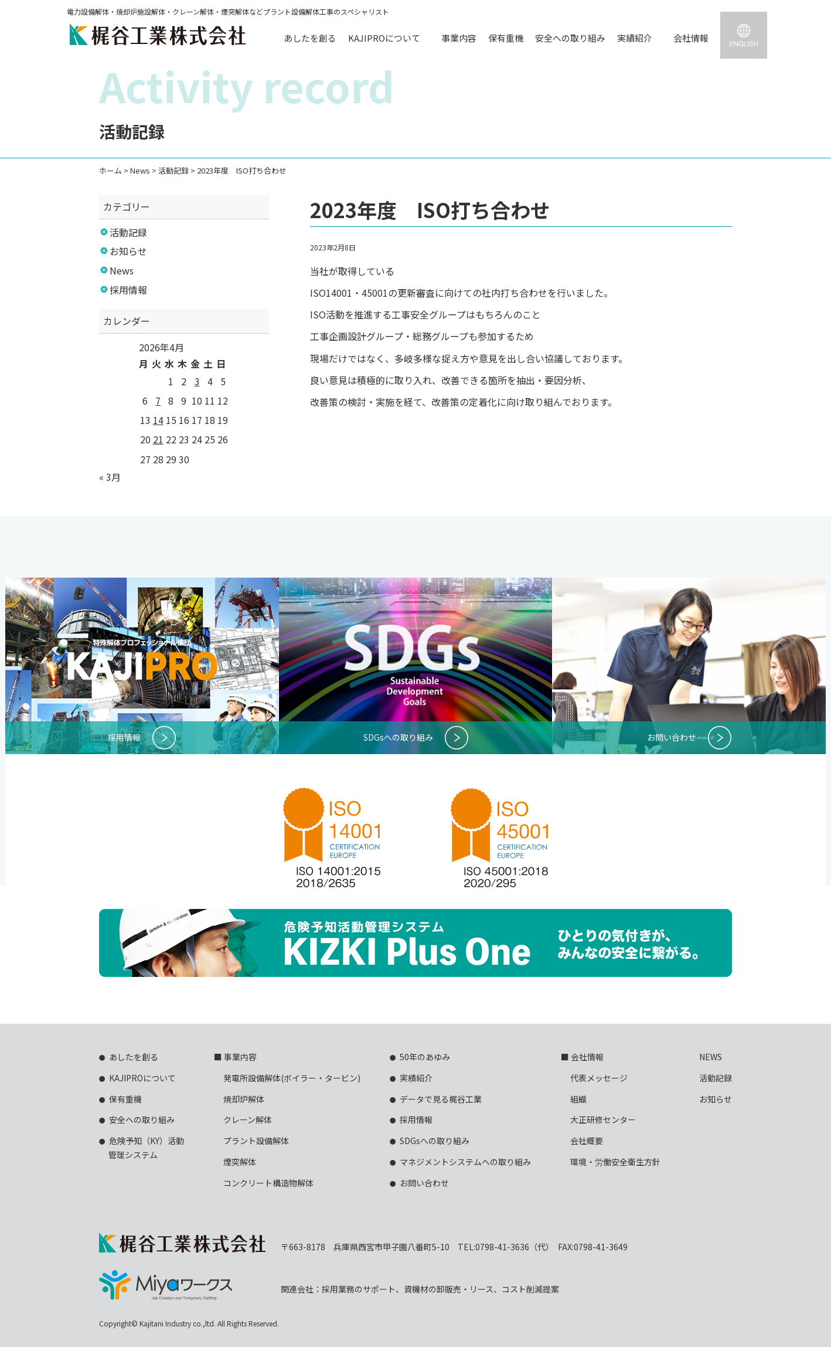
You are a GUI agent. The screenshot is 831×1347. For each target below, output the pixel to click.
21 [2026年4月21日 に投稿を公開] (158, 439)
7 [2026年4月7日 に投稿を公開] (158, 400)
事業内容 (458, 38)
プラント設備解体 (256, 1140)
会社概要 (586, 1140)
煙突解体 (239, 1162)
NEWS (710, 1057)
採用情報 (128, 290)
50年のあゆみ (425, 1057)
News (122, 270)
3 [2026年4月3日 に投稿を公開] (197, 381)
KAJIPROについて (384, 38)
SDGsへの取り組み (434, 1140)
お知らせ (128, 251)
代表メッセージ (599, 1078)
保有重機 (505, 38)
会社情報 (691, 38)
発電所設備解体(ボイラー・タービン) (291, 1078)
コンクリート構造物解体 (268, 1183)
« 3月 (110, 477)
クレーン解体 (247, 1119)
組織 (578, 1099)
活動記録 (128, 232)
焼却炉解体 (243, 1099)
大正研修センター (603, 1119)
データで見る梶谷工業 (441, 1099)
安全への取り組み (570, 38)
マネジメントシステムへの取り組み (465, 1162)
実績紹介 (634, 38)
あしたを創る (310, 38)
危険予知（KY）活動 (141, 1148)
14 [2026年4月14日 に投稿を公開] (158, 420)
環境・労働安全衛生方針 (615, 1162)
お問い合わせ (424, 1183)
